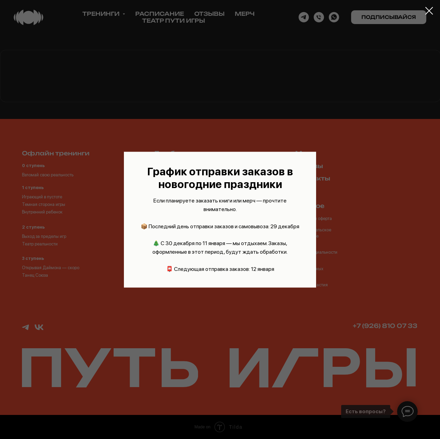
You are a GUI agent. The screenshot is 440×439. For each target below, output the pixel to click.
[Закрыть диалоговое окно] (429, 10)
